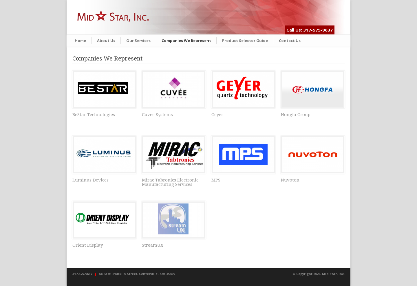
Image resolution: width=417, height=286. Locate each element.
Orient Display (87, 245)
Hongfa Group (295, 114)
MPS (215, 180)
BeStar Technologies (93, 114)
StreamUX (152, 245)
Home (80, 40)
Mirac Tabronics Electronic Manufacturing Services (170, 182)
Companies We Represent (186, 40)
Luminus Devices (90, 180)
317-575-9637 (82, 274)
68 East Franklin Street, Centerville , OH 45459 (137, 274)
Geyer (217, 114)
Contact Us (290, 40)
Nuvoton (290, 180)
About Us (106, 40)
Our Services (138, 40)
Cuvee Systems (157, 114)
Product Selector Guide (245, 40)
